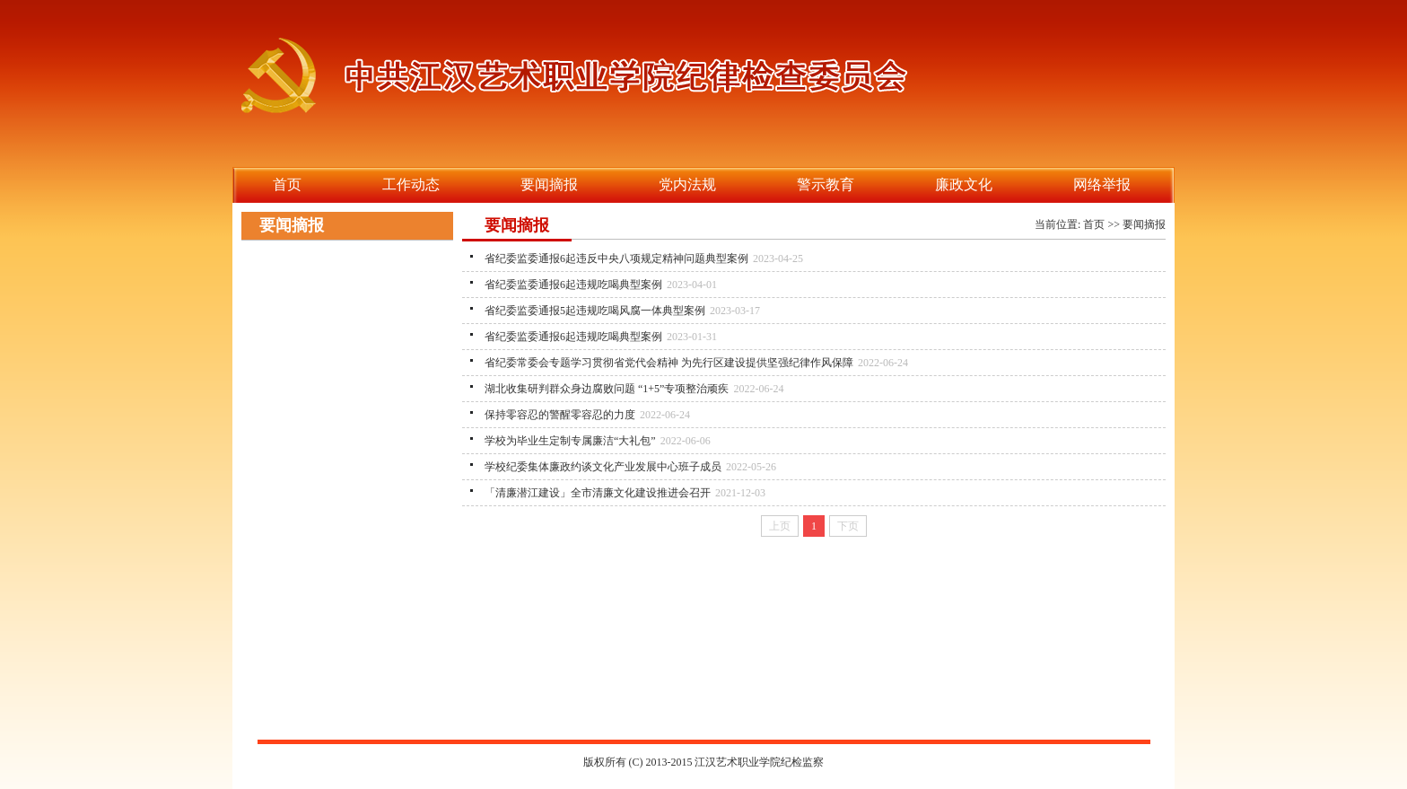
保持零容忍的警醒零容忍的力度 (560, 414)
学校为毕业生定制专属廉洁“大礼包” (570, 440)
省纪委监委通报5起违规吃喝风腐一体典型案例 (595, 310)
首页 (1094, 224)
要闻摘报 (1144, 224)
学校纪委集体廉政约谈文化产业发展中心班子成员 (603, 466)
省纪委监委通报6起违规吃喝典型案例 (573, 284)
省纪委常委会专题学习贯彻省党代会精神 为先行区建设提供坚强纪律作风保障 (669, 362)
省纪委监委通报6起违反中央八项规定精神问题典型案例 (616, 258)
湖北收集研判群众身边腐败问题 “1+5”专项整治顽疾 (607, 388)
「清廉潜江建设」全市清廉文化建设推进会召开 (598, 493)
